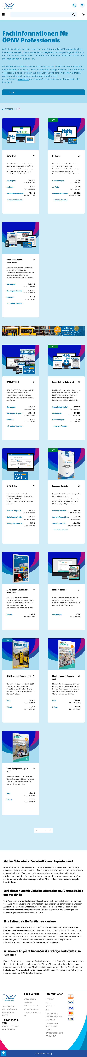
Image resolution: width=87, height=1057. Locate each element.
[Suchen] (74, 14)
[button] (3, 1053)
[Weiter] (46, 830)
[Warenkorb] (83, 14)
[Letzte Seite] (50, 830)
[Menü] (4, 14)
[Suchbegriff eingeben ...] (40, 14)
